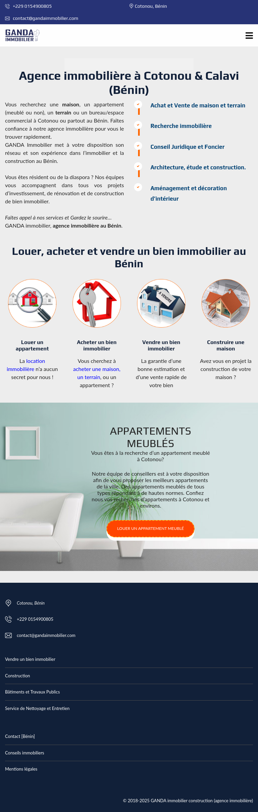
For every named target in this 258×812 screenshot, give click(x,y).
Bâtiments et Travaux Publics (32, 692)
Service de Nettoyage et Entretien (37, 708)
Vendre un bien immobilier (30, 659)
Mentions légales (21, 769)
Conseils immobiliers (24, 752)
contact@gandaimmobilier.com (41, 18)
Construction (17, 675)
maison (70, 104)
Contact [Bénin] (20, 736)
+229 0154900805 (28, 6)
